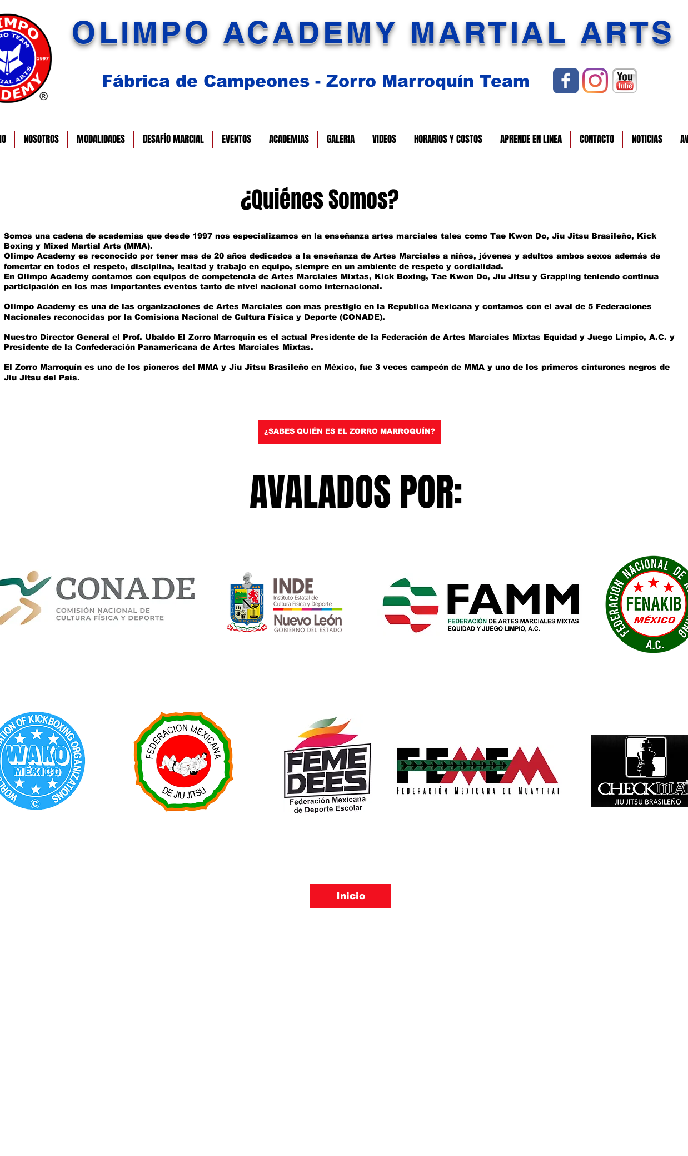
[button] (41, 139)
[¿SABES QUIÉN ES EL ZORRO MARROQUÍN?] (349, 432)
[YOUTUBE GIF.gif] (624, 80)
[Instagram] (595, 80)
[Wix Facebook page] (566, 80)
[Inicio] (350, 896)
